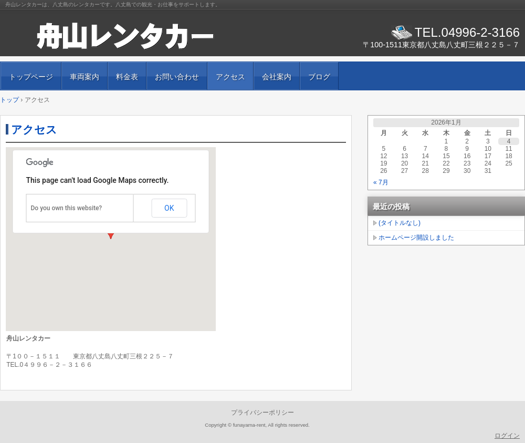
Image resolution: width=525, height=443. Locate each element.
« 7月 (380, 182)
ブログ (319, 77)
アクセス (230, 77)
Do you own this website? (66, 208)
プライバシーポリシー (262, 412)
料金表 (127, 77)
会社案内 (276, 77)
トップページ (31, 77)
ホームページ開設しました (416, 237)
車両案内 (84, 77)
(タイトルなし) (400, 222)
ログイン (507, 435)
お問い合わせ (177, 77)
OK (169, 208)
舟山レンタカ (126, 37)
